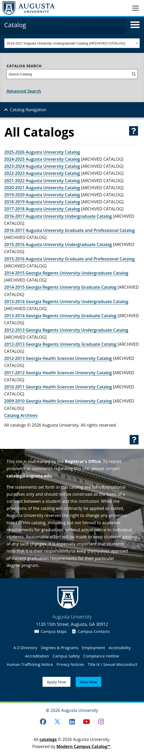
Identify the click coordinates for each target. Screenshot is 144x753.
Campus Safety (66, 656)
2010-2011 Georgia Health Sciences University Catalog (58, 387)
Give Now (88, 681)
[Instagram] (101, 721)
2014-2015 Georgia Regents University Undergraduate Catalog (66, 273)
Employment (93, 647)
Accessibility (120, 647)
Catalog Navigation (28, 110)
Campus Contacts (91, 631)
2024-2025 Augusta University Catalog (42, 159)
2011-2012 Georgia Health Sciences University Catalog (58, 373)
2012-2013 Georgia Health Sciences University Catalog (58, 358)
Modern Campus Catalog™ (83, 746)
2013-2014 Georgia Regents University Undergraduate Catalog (66, 301)
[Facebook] (43, 721)
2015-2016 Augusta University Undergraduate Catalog (58, 244)
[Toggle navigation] (135, 8)
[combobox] (72, 43)
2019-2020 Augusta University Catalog (42, 195)
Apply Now (56, 681)
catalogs (48, 739)
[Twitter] (57, 721)
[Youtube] (86, 721)
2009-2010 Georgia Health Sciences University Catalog (58, 401)
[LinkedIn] (72, 721)
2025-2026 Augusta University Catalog (42, 152)
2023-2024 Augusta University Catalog (42, 166)
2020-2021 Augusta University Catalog (42, 188)
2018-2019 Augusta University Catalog (42, 202)
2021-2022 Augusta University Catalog (42, 180)
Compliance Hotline (101, 656)
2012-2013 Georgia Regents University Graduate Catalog (60, 344)
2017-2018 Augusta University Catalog (42, 209)
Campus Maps (50, 631)
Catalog (15, 24)
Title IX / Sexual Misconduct (112, 664)
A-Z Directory (25, 647)
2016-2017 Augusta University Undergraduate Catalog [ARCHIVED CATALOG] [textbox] (66, 43)
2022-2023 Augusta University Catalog (42, 173)
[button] (135, 24)
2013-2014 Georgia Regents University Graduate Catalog (60, 316)
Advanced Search (24, 91)
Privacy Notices (70, 664)
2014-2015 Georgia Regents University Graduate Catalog (60, 287)
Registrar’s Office (83, 461)
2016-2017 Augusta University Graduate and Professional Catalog (69, 230)
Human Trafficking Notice (30, 664)
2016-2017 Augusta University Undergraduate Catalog (58, 216)
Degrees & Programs (59, 647)
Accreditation (37, 656)
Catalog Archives (21, 415)
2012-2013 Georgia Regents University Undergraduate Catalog (66, 330)
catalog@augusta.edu (29, 476)
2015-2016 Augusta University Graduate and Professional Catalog (69, 259)
